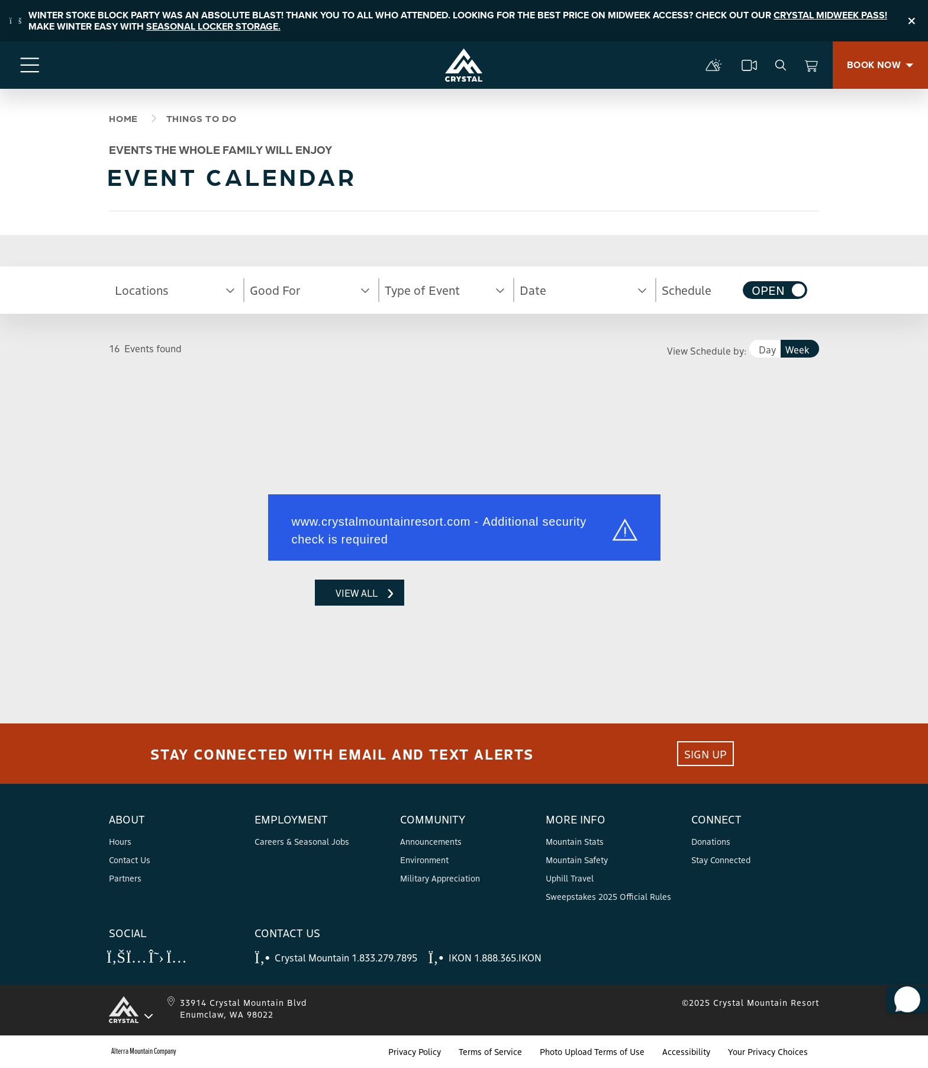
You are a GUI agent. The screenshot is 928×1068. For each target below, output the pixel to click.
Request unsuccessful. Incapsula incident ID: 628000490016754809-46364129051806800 (464, 516)
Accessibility (686, 1051)
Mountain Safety (577, 860)
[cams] (749, 65)
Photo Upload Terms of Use (592, 1051)
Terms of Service (490, 1051)
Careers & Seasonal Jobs (301, 841)
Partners (125, 878)
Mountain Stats (575, 841)
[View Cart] (811, 65)
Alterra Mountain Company (143, 1051)
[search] (781, 65)
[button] (176, 290)
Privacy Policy (414, 1051)
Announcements (431, 841)
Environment (424, 860)
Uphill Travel (570, 878)
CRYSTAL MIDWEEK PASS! (830, 15)
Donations (710, 841)
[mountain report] (714, 65)
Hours (120, 841)
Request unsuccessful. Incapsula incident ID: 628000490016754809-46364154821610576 (197, 624)
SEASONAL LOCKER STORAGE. (213, 26)
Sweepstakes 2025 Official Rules (608, 896)
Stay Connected (720, 860)
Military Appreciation (440, 878)
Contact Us (129, 860)
